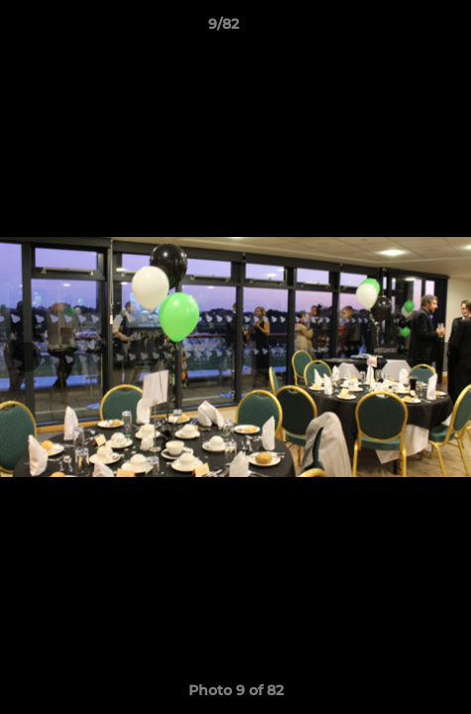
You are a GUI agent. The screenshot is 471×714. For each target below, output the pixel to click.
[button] (400, 29)
